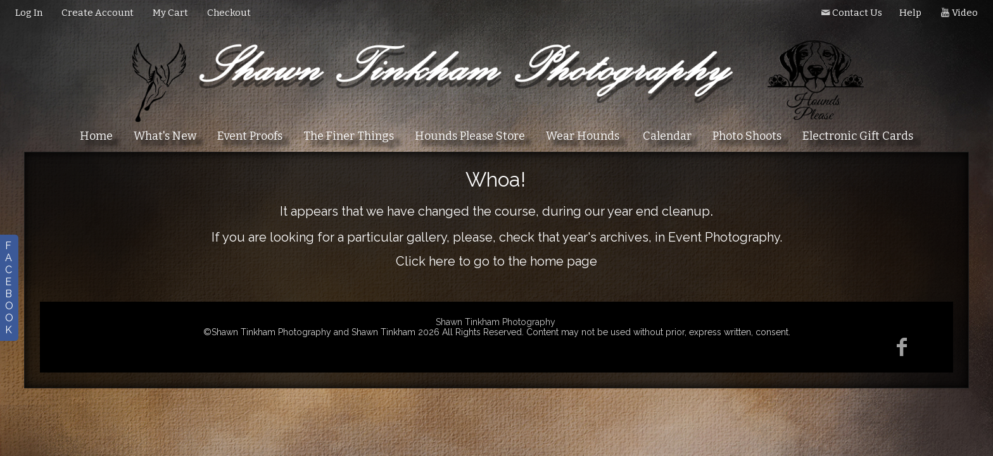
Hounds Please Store (470, 136)
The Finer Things (348, 136)
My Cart (171, 12)
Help (910, 12)
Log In (28, 12)
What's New (165, 136)
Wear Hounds (582, 136)
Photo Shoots (746, 136)
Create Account (97, 12)
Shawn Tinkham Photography (495, 322)
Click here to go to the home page (496, 261)
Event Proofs (249, 136)
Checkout (229, 12)
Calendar (667, 136)
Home (96, 136)
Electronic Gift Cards (857, 136)
